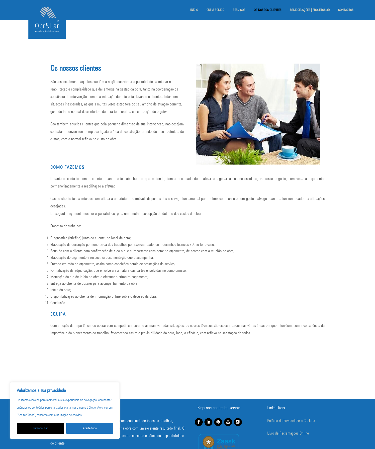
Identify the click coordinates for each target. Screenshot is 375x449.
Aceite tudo (90, 428)
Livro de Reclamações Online (288, 433)
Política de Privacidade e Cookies (291, 420)
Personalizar (40, 428)
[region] (65, 410)
